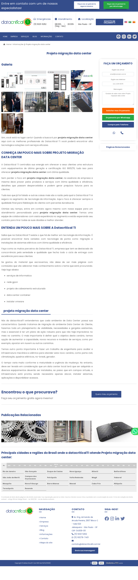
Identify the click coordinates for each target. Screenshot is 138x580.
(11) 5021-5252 (79, 534)
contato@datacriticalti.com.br (85, 542)
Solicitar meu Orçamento (118, 110)
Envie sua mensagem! (85, 550)
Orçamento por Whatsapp (118, 117)
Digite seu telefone (118, 79)
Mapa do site (46, 542)
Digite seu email (118, 70)
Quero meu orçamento (106, 394)
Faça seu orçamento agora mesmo (86, 5)
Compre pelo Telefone (118, 124)
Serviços (25, 36)
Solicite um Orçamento (109, 22)
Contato (59, 36)
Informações (46, 36)
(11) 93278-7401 (80, 537)
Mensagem (118, 89)
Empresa (14, 36)
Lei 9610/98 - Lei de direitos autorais (41, 499)
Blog (35, 36)
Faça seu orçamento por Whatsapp (116, 5)
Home (5, 36)
